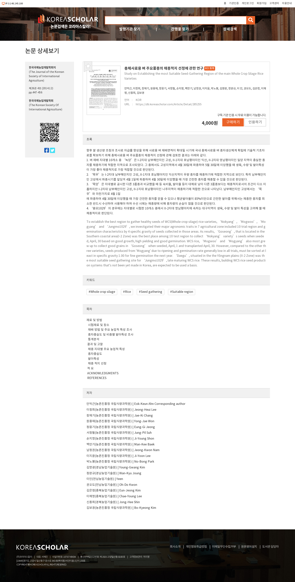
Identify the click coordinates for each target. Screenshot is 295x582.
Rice (128, 292)
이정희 (136, 88)
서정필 (171, 88)
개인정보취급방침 (196, 546)
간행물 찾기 (180, 29)
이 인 (239, 88)
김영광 (223, 88)
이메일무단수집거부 (224, 546)
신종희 (131, 93)
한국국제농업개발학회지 (42, 67)
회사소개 (175, 546)
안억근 (128, 88)
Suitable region (182, 292)
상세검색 (230, 29)
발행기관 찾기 (129, 29)
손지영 (180, 88)
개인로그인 (248, 3)
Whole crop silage (102, 292)
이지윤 (206, 88)
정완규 (232, 88)
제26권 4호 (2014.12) (41, 88)
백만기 (188, 88)
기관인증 (234, 3)
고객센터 (274, 3)
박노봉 (214, 88)
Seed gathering (151, 292)
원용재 (154, 88)
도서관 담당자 (270, 546)
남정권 (197, 88)
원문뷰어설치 (249, 546)
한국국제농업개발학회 (41, 100)
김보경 (140, 93)
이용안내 (287, 3)
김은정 (256, 88)
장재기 (145, 88)
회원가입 (262, 3)
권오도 (247, 88)
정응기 (162, 88)
